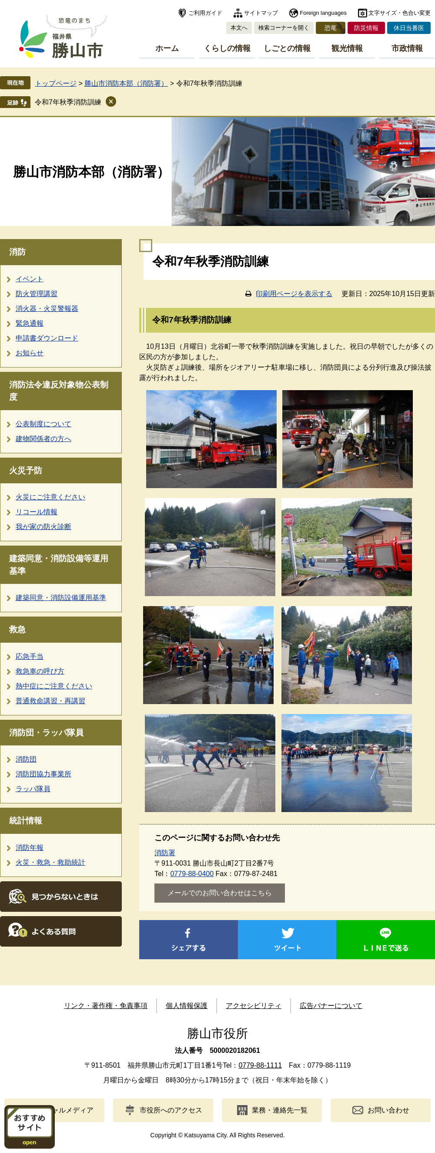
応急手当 (30, 656)
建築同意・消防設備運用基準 (61, 597)
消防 (17, 251)
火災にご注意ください (50, 497)
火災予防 (25, 470)
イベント (30, 279)
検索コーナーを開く (283, 27)
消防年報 (30, 847)
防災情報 (366, 27)
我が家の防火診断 (43, 526)
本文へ (239, 27)
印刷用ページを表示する (294, 293)
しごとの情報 (287, 48)
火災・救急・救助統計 (50, 862)
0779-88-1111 (260, 1065)
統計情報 (25, 820)
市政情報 (407, 48)
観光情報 (347, 48)
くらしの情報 (227, 48)
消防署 (164, 852)
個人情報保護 (186, 1005)
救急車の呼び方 (40, 671)
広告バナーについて (331, 1005)
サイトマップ (261, 13)
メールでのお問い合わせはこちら (219, 893)
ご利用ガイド (205, 13)
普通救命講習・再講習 (50, 701)
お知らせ (30, 353)
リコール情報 (36, 512)
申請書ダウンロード (47, 338)
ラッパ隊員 (33, 788)
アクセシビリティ (253, 1005)
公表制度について (43, 424)
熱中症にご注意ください (54, 686)
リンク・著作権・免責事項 (105, 1005)
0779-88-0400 (192, 873)
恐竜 (331, 27)
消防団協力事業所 (43, 774)
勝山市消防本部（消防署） (126, 83)
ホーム (167, 48)
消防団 (26, 759)
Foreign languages (323, 13)
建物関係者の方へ (43, 438)
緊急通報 (30, 323)
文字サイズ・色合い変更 (399, 13)
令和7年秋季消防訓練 (68, 102)
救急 (17, 629)
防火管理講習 (36, 293)
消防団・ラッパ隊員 (46, 732)
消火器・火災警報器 (47, 308)
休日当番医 (409, 27)
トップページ (56, 83)
